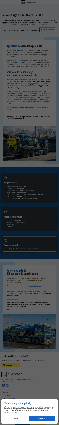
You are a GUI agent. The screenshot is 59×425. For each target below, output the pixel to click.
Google (6, 412)
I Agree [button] (41, 418)
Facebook (14, 412)
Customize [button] (16, 418)
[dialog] (29, 411)
